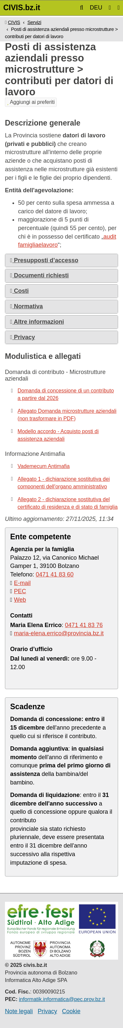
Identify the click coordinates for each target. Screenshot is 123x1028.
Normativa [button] (26, 306)
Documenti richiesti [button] (39, 275)
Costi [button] (19, 291)
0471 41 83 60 (54, 574)
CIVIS (14, 22)
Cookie (71, 1011)
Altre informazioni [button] (37, 321)
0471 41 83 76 (84, 625)
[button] (81, 7)
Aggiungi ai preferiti (31, 102)
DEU (96, 7)
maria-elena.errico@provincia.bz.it (59, 633)
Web (20, 599)
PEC (20, 591)
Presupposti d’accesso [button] (44, 260)
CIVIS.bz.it (21, 7)
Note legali (19, 1011)
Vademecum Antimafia (44, 466)
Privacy (47, 1011)
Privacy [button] (22, 337)
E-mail (22, 583)
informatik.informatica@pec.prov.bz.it (62, 999)
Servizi (34, 22)
